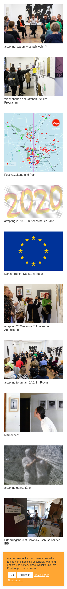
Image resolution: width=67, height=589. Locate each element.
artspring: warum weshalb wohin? (25, 46)
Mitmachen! (11, 435)
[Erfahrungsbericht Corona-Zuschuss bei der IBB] (33, 517)
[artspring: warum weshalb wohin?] (33, 23)
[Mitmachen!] (33, 412)
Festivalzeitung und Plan (19, 174)
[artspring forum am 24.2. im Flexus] (33, 359)
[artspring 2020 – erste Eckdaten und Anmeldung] (33, 303)
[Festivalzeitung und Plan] (33, 142)
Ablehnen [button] (25, 574)
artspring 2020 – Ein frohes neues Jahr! (29, 221)
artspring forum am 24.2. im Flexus (26, 382)
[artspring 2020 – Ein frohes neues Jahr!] (33, 201)
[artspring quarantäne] (33, 465)
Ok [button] (12, 574)
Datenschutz (15, 580)
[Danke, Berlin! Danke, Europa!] (33, 251)
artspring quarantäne (17, 487)
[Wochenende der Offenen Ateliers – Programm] (33, 76)
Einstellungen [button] (41, 575)
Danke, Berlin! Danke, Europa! (23, 273)
